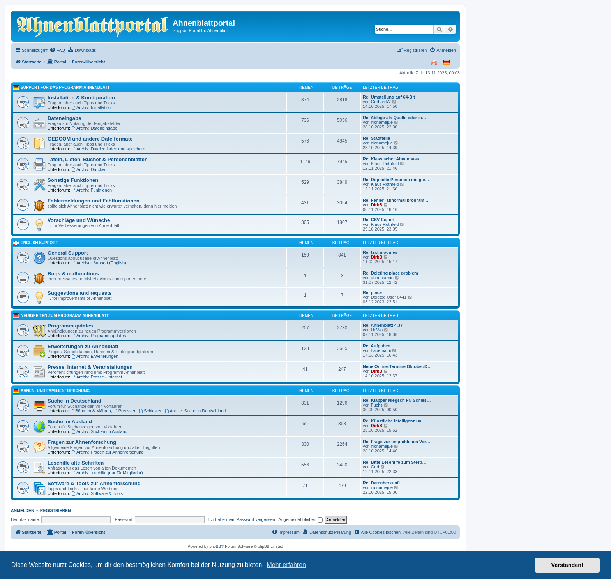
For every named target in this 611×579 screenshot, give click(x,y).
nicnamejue (382, 122)
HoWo (377, 329)
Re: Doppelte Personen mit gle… (396, 179)
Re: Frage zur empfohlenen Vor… (396, 441)
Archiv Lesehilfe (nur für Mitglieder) (107, 472)
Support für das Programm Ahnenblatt (65, 87)
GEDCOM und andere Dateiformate (90, 139)
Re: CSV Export (378, 219)
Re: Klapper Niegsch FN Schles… (397, 400)
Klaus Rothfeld (385, 163)
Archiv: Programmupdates (98, 335)
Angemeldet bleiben (300, 519)
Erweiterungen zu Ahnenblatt (83, 346)
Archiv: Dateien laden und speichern (108, 148)
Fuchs (377, 405)
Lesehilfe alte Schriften (76, 463)
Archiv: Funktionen (91, 190)
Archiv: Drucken (88, 169)
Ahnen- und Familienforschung (55, 391)
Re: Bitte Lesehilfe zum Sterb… (394, 462)
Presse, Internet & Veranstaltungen (90, 367)
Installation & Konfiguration (81, 97)
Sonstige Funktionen (73, 180)
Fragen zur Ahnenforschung (82, 442)
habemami (381, 350)
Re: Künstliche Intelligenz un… (394, 421)
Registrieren (55, 510)
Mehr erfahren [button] (286, 564)
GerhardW (381, 101)
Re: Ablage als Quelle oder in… (394, 117)
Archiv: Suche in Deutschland (195, 410)
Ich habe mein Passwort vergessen (241, 519)
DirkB (376, 204)
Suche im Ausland (70, 421)
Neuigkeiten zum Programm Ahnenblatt (65, 315)
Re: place (372, 292)
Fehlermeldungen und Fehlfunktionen (94, 201)
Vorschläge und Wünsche (79, 220)
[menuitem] (57, 50)
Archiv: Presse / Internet (96, 377)
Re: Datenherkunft (381, 482)
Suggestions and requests (80, 293)
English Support (39, 243)
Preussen (124, 410)
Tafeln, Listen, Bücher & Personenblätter (97, 159)
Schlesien (150, 410)
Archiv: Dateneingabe (94, 128)
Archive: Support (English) (98, 262)
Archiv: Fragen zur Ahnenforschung (107, 452)
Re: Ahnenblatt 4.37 (383, 325)
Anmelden (22, 510)
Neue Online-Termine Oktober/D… (397, 366)
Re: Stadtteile (376, 138)
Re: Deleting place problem (390, 273)
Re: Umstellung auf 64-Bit (389, 97)
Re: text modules (380, 252)
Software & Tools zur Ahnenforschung (94, 483)
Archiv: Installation (91, 107)
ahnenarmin (382, 277)
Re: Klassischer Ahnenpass (391, 159)
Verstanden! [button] (567, 565)
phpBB (215, 546)
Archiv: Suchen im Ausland (99, 431)
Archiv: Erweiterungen (94, 356)
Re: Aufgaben (376, 345)
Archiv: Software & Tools (97, 493)
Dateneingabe (64, 118)
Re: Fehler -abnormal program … (396, 200)
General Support (68, 253)
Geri (375, 467)
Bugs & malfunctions (73, 273)
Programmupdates (70, 326)
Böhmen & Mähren (90, 410)
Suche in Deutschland (74, 401)
